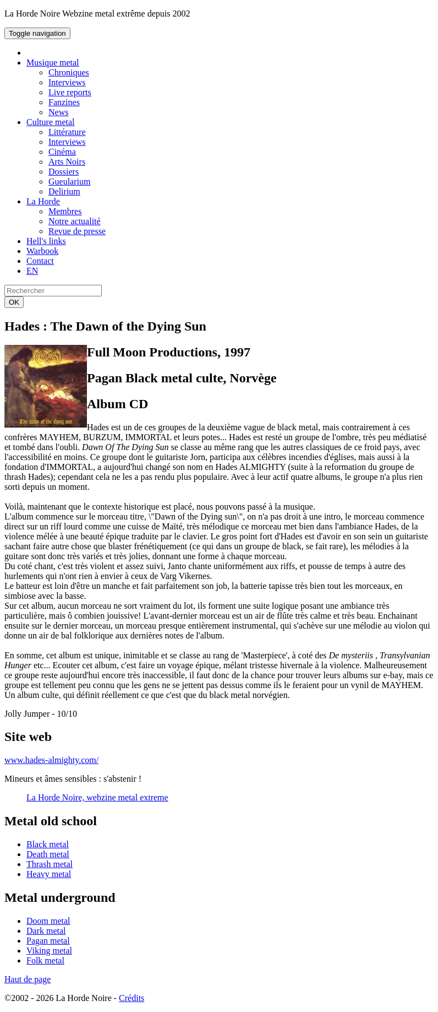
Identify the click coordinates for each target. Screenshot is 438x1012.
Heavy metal (48, 874)
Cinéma (62, 151)
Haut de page (27, 979)
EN (32, 270)
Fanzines (64, 102)
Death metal (47, 854)
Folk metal (45, 960)
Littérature (67, 132)
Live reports (69, 92)
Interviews (67, 82)
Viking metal (49, 950)
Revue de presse (77, 231)
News (58, 112)
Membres (64, 211)
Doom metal (48, 921)
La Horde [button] (43, 201)
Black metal (47, 844)
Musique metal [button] (52, 62)
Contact (40, 261)
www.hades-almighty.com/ (51, 760)
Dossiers (63, 171)
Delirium (64, 191)
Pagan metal (48, 940)
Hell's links (46, 241)
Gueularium (69, 181)
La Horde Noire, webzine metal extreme (97, 797)
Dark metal (46, 930)
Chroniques (68, 72)
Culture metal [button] (50, 122)
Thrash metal (49, 864)
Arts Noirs (66, 161)
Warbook (42, 251)
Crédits (131, 998)
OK (14, 302)
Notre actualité (74, 221)
